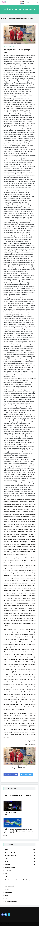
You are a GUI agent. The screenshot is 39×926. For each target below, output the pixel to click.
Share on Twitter (26, 774)
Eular (14, 46)
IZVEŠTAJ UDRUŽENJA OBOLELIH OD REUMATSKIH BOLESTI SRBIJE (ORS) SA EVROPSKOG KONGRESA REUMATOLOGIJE (19, 831)
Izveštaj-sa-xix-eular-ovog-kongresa (23, 18)
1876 (5, 52)
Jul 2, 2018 (7, 46)
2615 (5, 835)
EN (22, 1)
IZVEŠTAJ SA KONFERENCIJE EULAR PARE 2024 (17, 795)
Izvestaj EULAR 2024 (10, 812)
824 (5, 798)
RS (22, 3)
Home (3, 18)
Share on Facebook (11, 774)
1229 (5, 815)
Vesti (9, 18)
